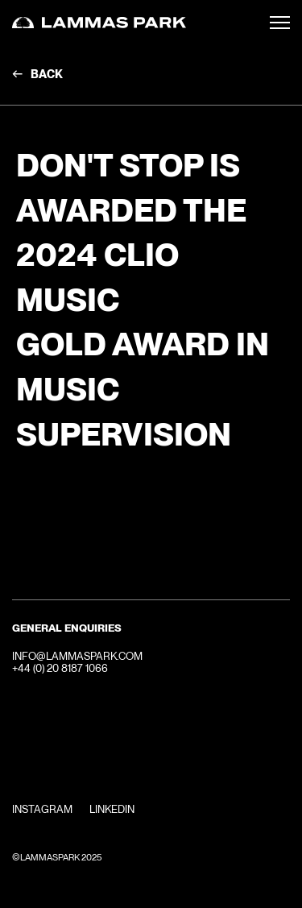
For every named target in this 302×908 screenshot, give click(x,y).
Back (47, 74)
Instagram (42, 809)
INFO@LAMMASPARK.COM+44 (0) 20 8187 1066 (77, 662)
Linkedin (111, 809)
